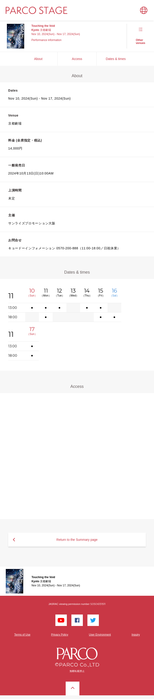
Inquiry (136, 634)
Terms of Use (22, 634)
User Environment (100, 634)
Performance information (46, 40)
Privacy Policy (59, 634)
